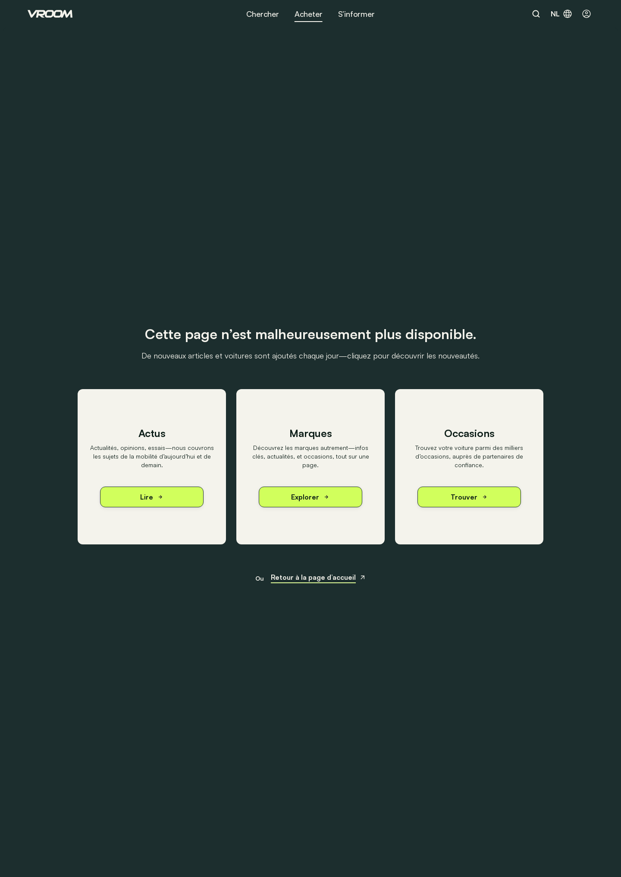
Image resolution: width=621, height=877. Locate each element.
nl (562, 14)
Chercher (262, 14)
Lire (152, 497)
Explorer (310, 497)
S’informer (356, 14)
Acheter (309, 14)
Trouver (469, 497)
